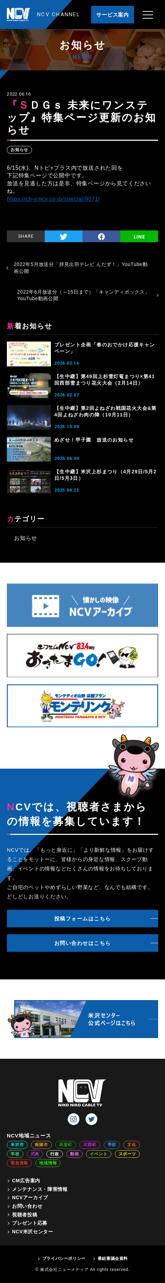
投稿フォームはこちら (82, 918)
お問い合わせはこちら (82, 943)
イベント (98, 1154)
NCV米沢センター (32, 1231)
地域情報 (48, 1163)
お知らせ (19, 149)
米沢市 (17, 1144)
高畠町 (65, 1144)
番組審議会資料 (113, 1258)
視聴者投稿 (24, 1214)
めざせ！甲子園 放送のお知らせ (94, 440)
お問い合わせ (27, 1206)
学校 (15, 1154)
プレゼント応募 (29, 1223)
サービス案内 (112, 15)
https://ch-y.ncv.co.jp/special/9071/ (53, 199)
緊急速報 (19, 1163)
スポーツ (127, 1154)
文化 (131, 1144)
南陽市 (41, 1144)
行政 (54, 1154)
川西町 (89, 1144)
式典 (35, 1154)
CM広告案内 (26, 1180)
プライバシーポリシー (64, 1258)
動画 (74, 1154)
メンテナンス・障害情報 (40, 1189)
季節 (112, 1144)
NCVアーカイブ (30, 1197)
